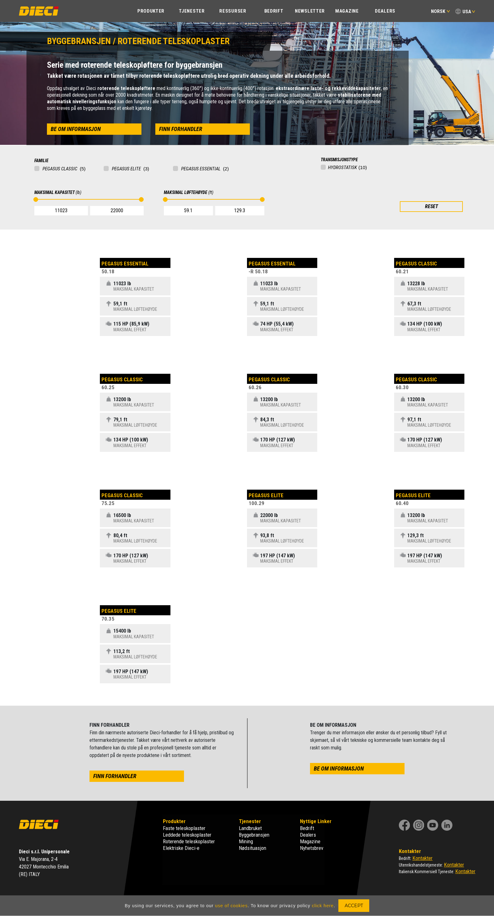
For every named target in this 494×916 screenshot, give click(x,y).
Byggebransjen (254, 835)
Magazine (347, 11)
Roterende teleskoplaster (189, 841)
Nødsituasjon (252, 848)
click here (323, 905)
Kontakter (422, 858)
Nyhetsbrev (311, 848)
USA (466, 11)
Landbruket (250, 828)
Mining (246, 841)
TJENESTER (191, 11)
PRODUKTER (150, 11)
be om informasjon (76, 129)
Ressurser (232, 11)
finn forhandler (180, 129)
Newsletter (310, 11)
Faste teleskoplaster (184, 828)
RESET (431, 206)
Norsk (440, 11)
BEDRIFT (274, 11)
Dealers (385, 11)
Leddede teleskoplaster (187, 835)
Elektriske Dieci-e (181, 848)
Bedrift (307, 828)
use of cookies (231, 905)
